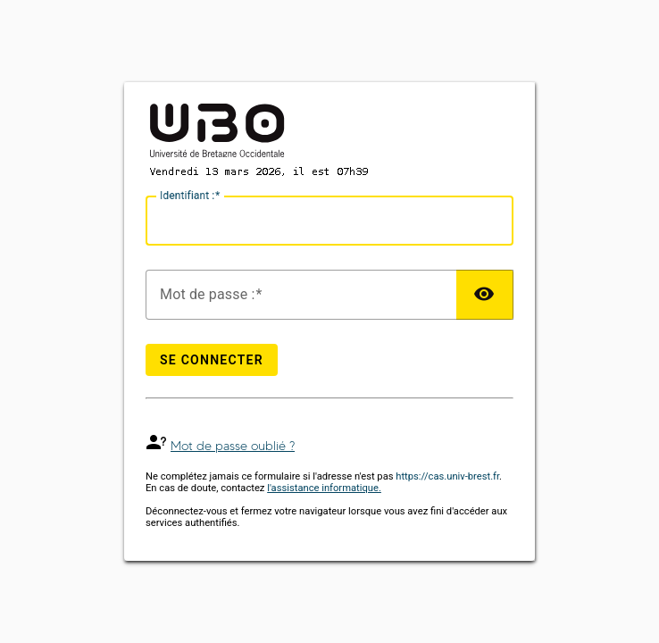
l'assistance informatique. (324, 488)
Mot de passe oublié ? (233, 446)
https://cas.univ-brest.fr (447, 476)
